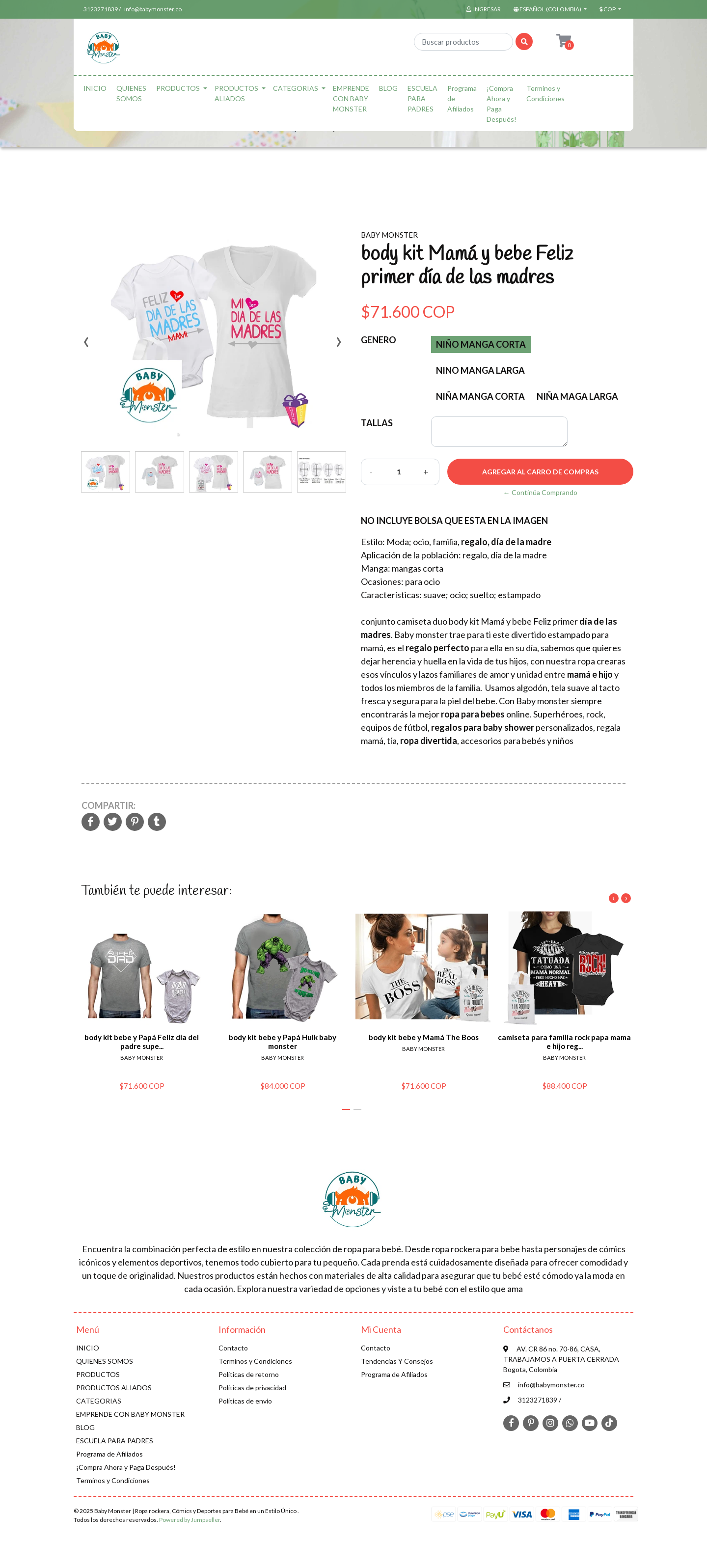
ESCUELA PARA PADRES (422, 98)
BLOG (388, 88)
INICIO (95, 88)
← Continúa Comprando (540, 492)
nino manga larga (480, 370)
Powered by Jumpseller (189, 1519)
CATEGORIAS (295, 88)
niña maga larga (577, 396)
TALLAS (377, 422)
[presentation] (86, 345)
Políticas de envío (245, 1401)
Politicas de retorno (248, 1374)
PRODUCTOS (178, 88)
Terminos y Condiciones (545, 93)
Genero (378, 339)
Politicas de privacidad (252, 1387)
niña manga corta (480, 396)
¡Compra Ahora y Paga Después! (502, 103)
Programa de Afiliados (462, 98)
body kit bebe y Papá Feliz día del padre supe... (141, 1041)
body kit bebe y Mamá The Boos (424, 1037)
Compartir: (109, 805)
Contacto (233, 1348)
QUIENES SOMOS (131, 93)
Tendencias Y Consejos (397, 1361)
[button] (549, 9)
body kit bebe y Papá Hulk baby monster (282, 1041)
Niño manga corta (481, 344)
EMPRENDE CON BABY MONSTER (351, 98)
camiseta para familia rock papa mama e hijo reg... (564, 1041)
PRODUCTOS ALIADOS (236, 93)
